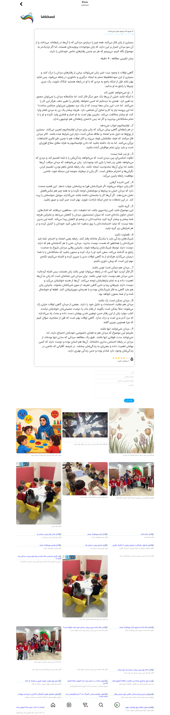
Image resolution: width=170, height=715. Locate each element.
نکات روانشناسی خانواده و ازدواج (113, 34)
